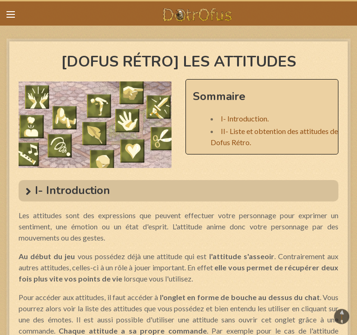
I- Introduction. (245, 118)
